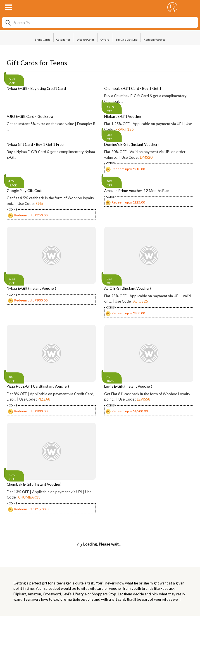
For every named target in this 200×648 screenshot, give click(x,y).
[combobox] (100, 22)
